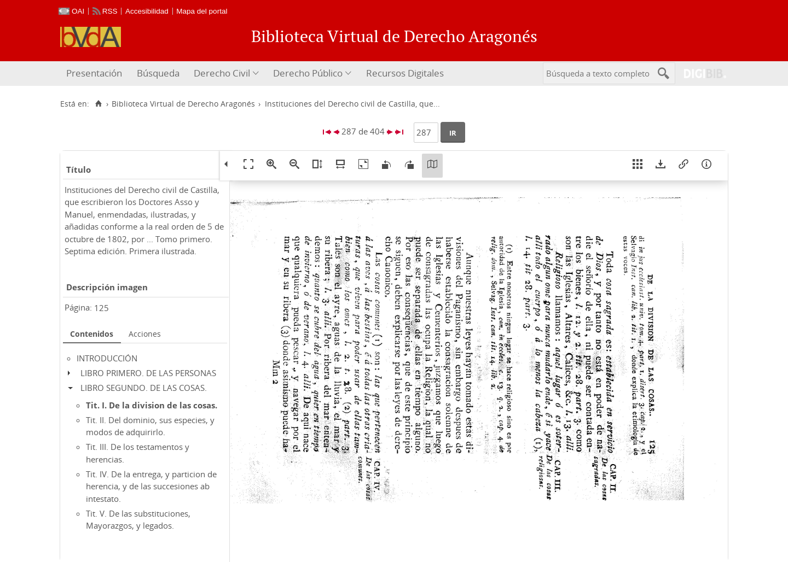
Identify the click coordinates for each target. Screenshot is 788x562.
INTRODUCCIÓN (107, 358)
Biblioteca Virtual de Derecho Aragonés (183, 104)
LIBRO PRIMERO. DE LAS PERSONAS (148, 372)
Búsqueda (158, 73)
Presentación (94, 73)
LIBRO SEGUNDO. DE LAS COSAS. (143, 387)
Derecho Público (308, 73)
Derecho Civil (222, 73)
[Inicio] (98, 104)
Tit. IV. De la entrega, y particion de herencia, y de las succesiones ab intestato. (151, 486)
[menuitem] (95, 73)
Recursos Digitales (405, 73)
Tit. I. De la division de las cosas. (151, 405)
